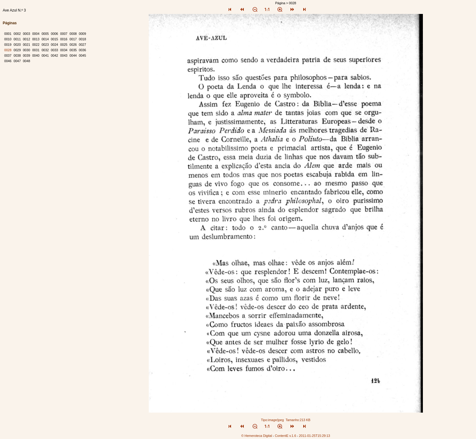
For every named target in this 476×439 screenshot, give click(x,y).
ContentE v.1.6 (285, 435)
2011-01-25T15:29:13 (314, 435)
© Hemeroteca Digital (256, 435)
